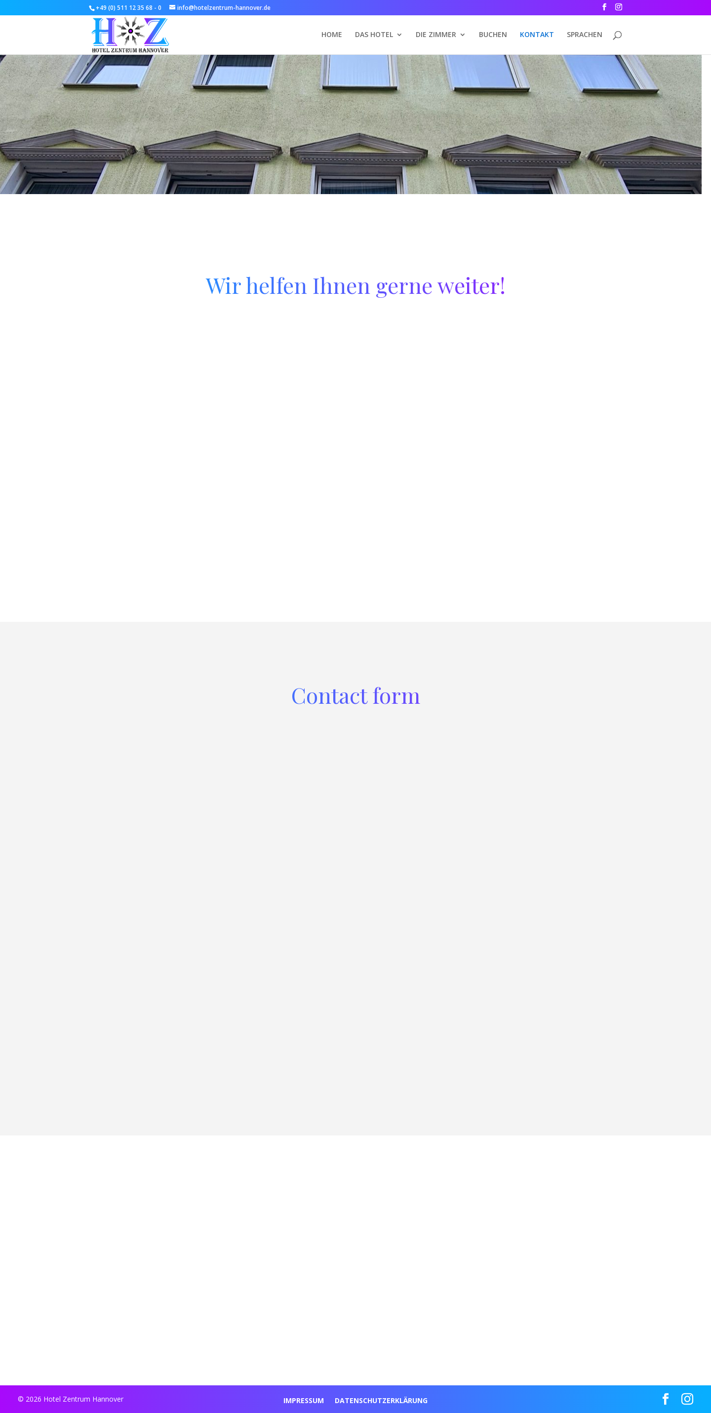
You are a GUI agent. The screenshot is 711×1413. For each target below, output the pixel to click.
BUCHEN (493, 35)
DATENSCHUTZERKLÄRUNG (381, 1401)
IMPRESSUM (303, 1401)
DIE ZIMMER (436, 35)
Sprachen (584, 35)
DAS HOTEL (374, 35)
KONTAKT (537, 35)
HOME (331, 35)
